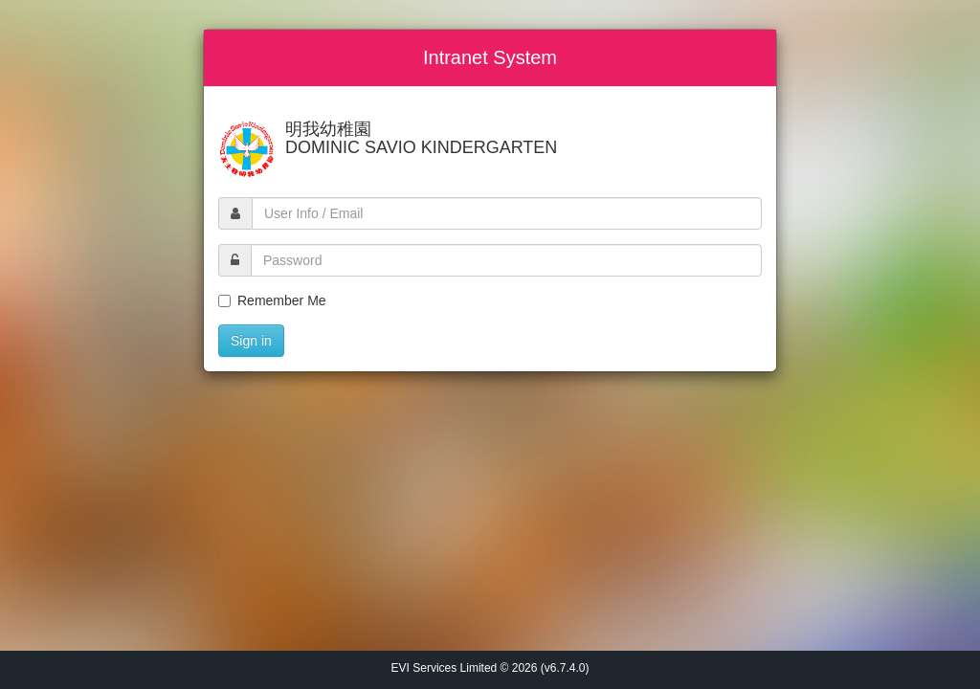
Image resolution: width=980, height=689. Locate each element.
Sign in (251, 340)
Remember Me (272, 300)
